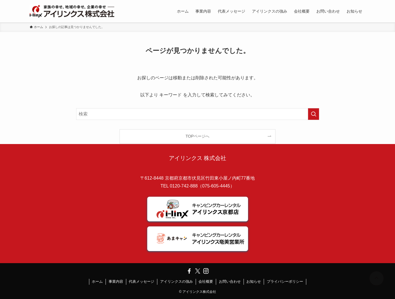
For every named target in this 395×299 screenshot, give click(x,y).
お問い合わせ (230, 281)
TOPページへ (197, 136)
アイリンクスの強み (176, 281)
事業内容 (116, 281)
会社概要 (205, 281)
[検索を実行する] (313, 114)
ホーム (97, 281)
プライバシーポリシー (285, 281)
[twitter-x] (197, 271)
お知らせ (253, 281)
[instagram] (206, 271)
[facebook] (189, 271)
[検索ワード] (197, 114)
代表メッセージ (141, 281)
